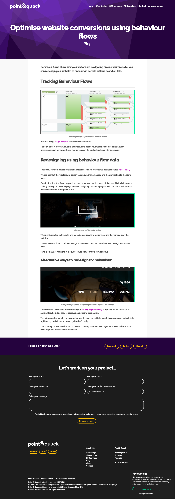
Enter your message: (38, 396)
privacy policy (79, 414)
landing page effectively (93, 310)
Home (90, 6)
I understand (152, 488)
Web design (101, 6)
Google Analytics (62, 142)
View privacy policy (152, 493)
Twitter (126, 346)
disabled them (153, 483)
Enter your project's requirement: (102, 386)
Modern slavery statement (68, 479)
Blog (88, 461)
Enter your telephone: (39, 386)
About (88, 464)
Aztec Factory (125, 170)
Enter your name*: (37, 376)
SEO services (115, 6)
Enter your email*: (95, 376)
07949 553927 (155, 6)
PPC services (130, 6)
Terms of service (48, 479)
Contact (142, 6)
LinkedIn (140, 346)
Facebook (111, 346)
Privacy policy (34, 479)
